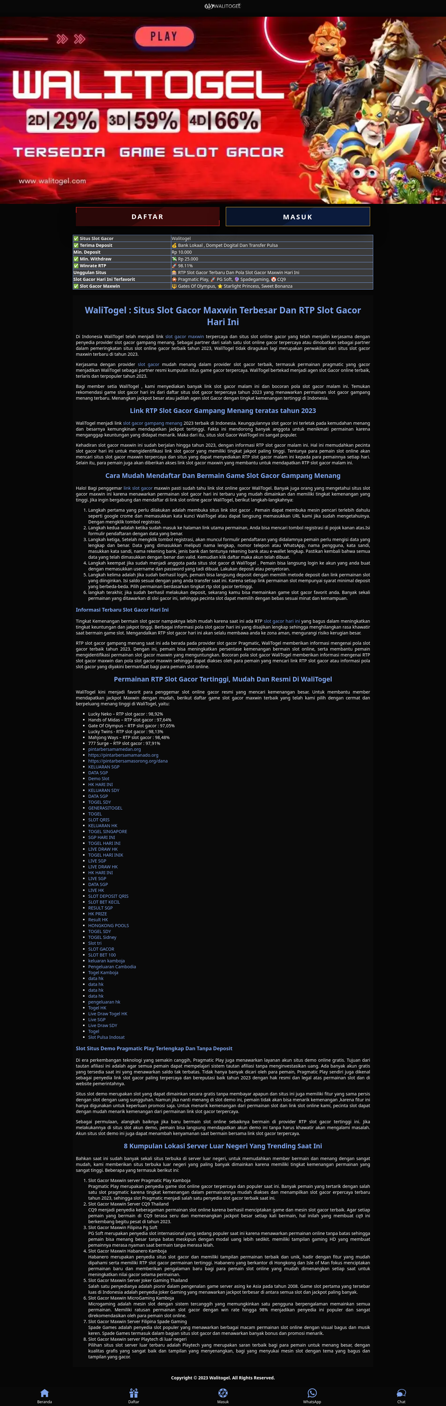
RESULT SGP (100, 908)
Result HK (98, 919)
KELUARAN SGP (104, 767)
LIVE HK (96, 890)
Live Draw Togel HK (107, 1014)
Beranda (44, 1396)
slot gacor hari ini (282, 621)
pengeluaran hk (104, 1002)
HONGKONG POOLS (108, 925)
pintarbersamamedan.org (114, 749)
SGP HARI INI (101, 837)
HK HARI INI (100, 784)
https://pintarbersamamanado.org (123, 755)
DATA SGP (98, 773)
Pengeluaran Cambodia (112, 967)
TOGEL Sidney (102, 937)
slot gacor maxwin (184, 336)
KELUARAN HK (102, 825)
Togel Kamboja (103, 972)
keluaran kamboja (106, 961)
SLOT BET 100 (102, 955)
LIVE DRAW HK (103, 849)
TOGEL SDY (99, 802)
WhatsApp (312, 1396)
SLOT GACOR (101, 949)
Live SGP (97, 1019)
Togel (93, 1031)
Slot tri (95, 943)
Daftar (133, 1396)
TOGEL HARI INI (104, 843)
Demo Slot (98, 778)
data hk (95, 978)
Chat (401, 1396)
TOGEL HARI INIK (105, 855)
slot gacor (149, 364)
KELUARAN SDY (103, 790)
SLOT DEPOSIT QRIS (108, 896)
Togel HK (97, 1008)
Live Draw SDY (102, 1025)
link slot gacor (138, 488)
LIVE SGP (97, 861)
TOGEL (95, 814)
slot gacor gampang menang (152, 423)
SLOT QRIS (99, 820)
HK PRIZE (97, 914)
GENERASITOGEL (105, 808)
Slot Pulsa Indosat (106, 1037)
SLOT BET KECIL (104, 902)
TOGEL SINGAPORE (107, 831)
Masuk (223, 1396)
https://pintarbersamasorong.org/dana (128, 761)
